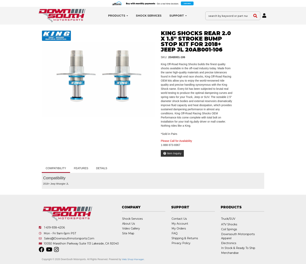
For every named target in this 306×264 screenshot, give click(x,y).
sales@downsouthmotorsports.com (69, 238)
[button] (118, 16)
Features (81, 168)
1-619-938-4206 (54, 227)
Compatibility (56, 168)
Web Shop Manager (133, 259)
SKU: (164, 57)
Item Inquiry (174, 153)
